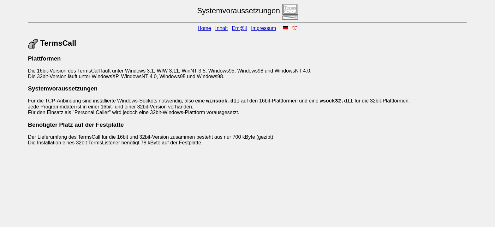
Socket (147, 100)
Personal (84, 112)
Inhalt (221, 28)
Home (204, 28)
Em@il (239, 28)
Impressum (263, 28)
